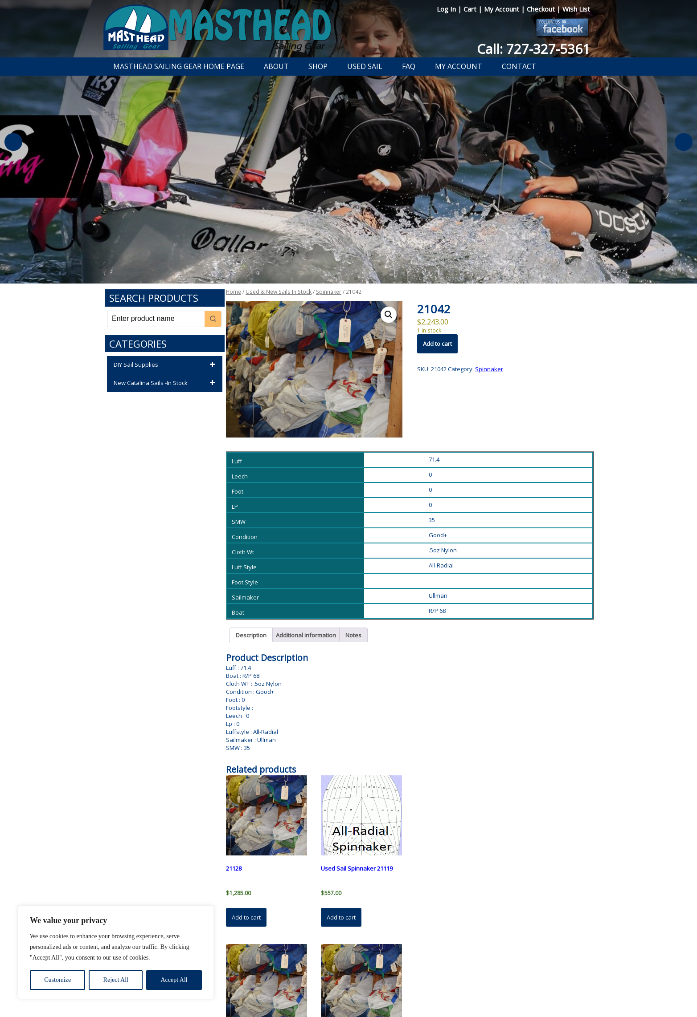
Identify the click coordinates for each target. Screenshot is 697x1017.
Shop (318, 66)
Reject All (115, 979)
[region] (116, 952)
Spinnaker (328, 292)
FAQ (408, 66)
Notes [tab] (353, 635)
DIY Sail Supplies (166, 365)
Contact (519, 66)
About (276, 66)
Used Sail (364, 66)
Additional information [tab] (306, 635)
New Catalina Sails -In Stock (166, 383)
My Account (502, 8)
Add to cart (437, 344)
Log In (447, 8)
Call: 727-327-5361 (533, 49)
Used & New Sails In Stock (279, 292)
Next (684, 142)
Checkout (542, 8)
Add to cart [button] (246, 917)
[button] (389, 315)
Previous (13, 142)
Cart (470, 8)
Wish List (576, 8)
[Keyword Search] (156, 319)
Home (233, 292)
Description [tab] (251, 635)
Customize (57, 979)
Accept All (173, 979)
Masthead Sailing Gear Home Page (178, 66)
